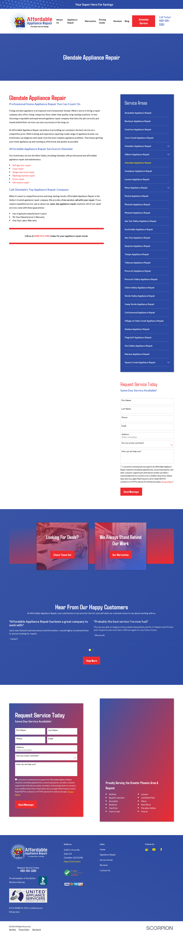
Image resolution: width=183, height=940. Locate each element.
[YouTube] (153, 839)
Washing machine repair (23, 175)
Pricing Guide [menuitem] (102, 21)
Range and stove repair (23, 172)
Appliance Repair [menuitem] (72, 21)
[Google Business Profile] (146, 839)
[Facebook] (161, 839)
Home (102, 839)
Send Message (131, 491)
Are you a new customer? (133, 443)
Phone (124, 417)
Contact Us (105, 860)
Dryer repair (18, 179)
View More (91, 660)
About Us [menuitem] (59, 21)
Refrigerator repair (21, 165)
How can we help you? (131, 451)
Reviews (104, 855)
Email (124, 426)
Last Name (126, 409)
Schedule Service (144, 21)
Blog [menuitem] (127, 21)
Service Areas (106, 850)
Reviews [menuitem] (118, 21)
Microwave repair (20, 182)
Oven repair (18, 168)
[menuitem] (147, 114)
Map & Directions (72, 851)
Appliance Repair (108, 845)
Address (125, 434)
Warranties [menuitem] (90, 21)
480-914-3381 (28, 861)
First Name (126, 400)
